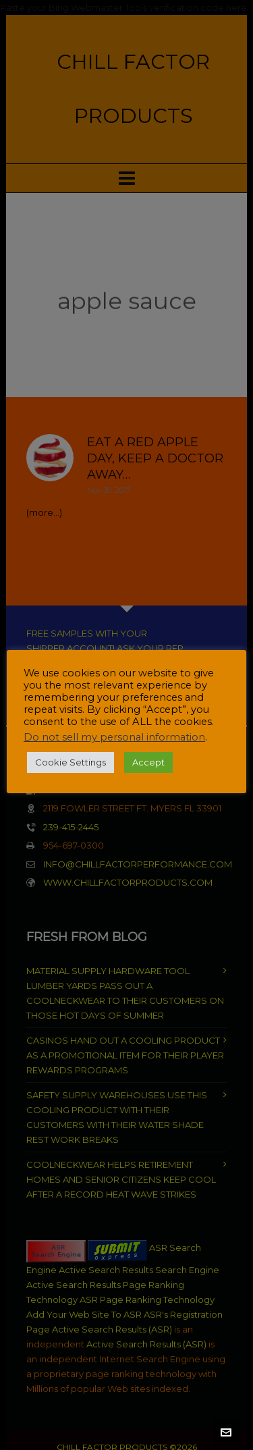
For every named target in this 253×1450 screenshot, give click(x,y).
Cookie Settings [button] (70, 762)
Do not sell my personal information (114, 737)
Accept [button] (148, 762)
